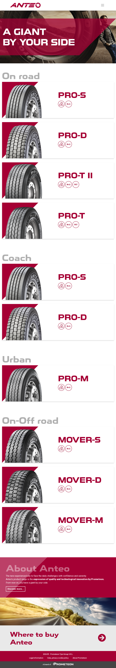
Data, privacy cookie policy (57, 658)
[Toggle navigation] (102, 5)
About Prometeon (80, 658)
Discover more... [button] (16, 589)
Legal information (36, 658)
